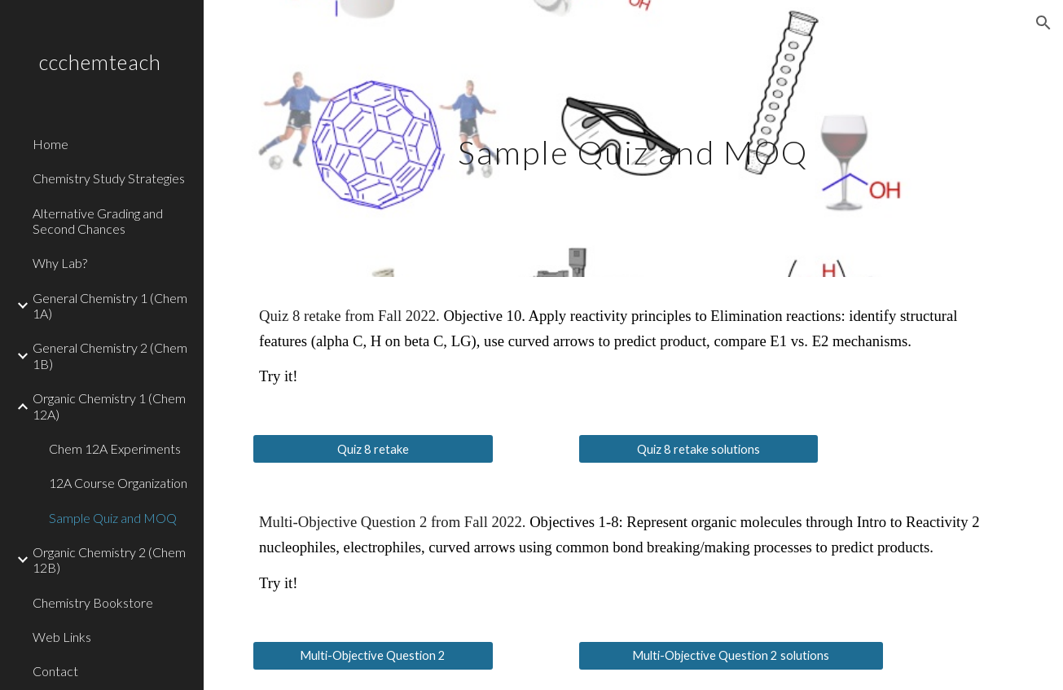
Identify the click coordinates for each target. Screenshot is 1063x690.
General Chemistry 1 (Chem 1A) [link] (110, 305)
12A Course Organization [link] (118, 482)
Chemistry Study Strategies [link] (109, 178)
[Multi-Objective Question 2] (373, 656)
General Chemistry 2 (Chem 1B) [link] (110, 355)
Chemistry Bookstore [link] (93, 602)
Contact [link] (55, 671)
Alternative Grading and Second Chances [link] (98, 220)
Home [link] (50, 144)
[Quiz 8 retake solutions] (699, 449)
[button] (1043, 22)
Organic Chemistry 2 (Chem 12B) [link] (109, 559)
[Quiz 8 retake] (373, 449)
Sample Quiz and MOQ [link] (113, 517)
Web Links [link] (62, 636)
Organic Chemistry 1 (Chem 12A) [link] (109, 405)
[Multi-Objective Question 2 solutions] (731, 656)
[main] (633, 138)
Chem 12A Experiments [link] (115, 448)
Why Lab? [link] (60, 262)
